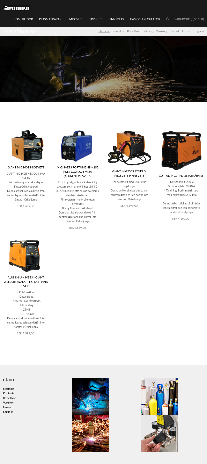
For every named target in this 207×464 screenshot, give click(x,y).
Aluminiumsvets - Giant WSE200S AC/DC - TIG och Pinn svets (26, 282)
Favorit (174, 31)
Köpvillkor (133, 31)
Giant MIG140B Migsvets (26, 167)
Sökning (148, 31)
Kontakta (118, 31)
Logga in (198, 31)
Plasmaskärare (51, 19)
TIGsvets (95, 19)
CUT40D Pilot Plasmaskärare (181, 175)
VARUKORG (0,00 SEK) (189, 19)
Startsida (104, 31)
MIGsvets (76, 19)
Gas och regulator (145, 19)
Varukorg (161, 31)
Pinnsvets (116, 19)
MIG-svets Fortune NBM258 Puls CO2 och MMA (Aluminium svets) (77, 172)
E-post (186, 31)
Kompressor (23, 19)
